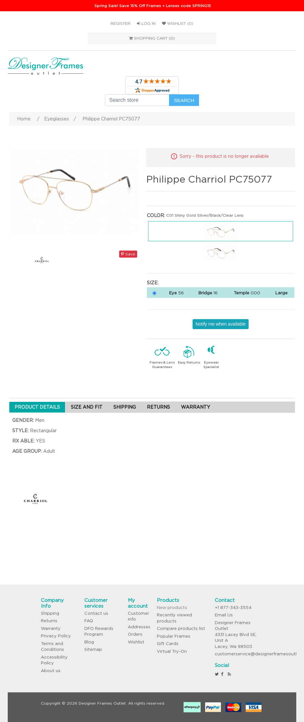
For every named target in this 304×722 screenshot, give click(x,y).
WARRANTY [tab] (195, 407)
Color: (156, 215)
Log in (146, 23)
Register (120, 23)
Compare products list (181, 628)
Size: (152, 282)
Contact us (96, 613)
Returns (49, 620)
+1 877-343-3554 (233, 607)
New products (172, 607)
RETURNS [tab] (158, 407)
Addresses (139, 626)
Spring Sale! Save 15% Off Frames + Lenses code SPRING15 (152, 6)
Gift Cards (167, 643)
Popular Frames (173, 636)
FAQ (88, 620)
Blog (89, 642)
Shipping (50, 613)
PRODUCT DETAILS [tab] (37, 407)
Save (128, 254)
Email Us (224, 615)
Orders (135, 634)
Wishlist (136, 642)
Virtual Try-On (172, 651)
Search (184, 100)
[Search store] (137, 100)
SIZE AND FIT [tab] (86, 407)
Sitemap (93, 649)
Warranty (51, 628)
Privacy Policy (56, 635)
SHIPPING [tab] (124, 407)
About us (51, 670)
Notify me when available (220, 324)
